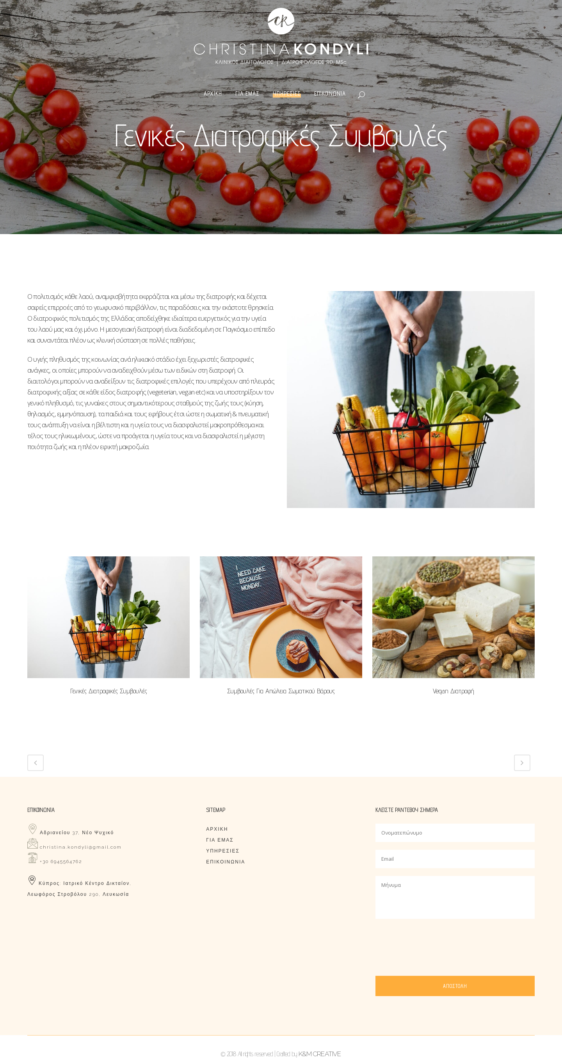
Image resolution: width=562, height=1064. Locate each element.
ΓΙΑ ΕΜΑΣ (219, 840)
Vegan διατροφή (453, 691)
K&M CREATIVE (320, 1054)
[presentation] (434, 942)
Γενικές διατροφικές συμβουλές (108, 691)
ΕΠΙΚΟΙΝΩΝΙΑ (225, 862)
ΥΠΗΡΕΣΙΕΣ (223, 851)
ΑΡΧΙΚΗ (217, 829)
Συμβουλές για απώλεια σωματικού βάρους (281, 691)
